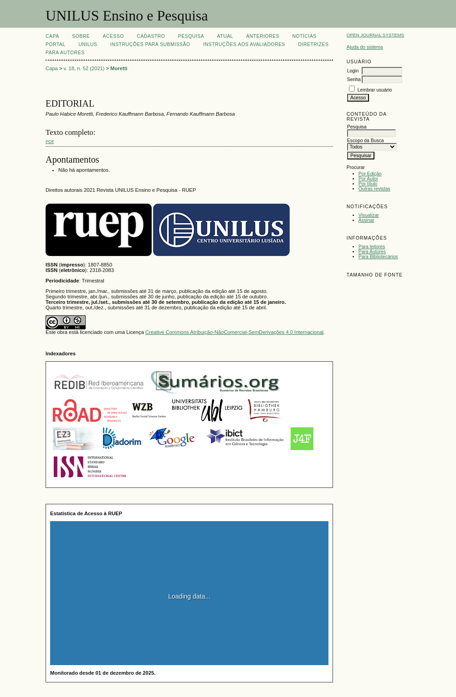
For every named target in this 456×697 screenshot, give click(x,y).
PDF (50, 141)
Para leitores (372, 246)
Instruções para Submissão (150, 44)
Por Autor (368, 178)
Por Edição (370, 173)
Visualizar (369, 215)
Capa (52, 36)
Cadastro (151, 36)
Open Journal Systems (375, 34)
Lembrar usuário (375, 89)
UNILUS (87, 44)
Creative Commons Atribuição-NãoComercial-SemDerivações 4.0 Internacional (234, 332)
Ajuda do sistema (365, 47)
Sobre (81, 36)
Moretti (118, 68)
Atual (225, 36)
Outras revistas (374, 188)
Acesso (113, 36)
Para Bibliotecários (378, 256)
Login (353, 70)
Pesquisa (191, 36)
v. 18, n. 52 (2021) (84, 68)
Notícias (304, 36)
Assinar (366, 220)
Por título (368, 183)
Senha (354, 79)
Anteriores (262, 36)
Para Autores (372, 251)
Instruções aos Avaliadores (244, 44)
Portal (56, 44)
